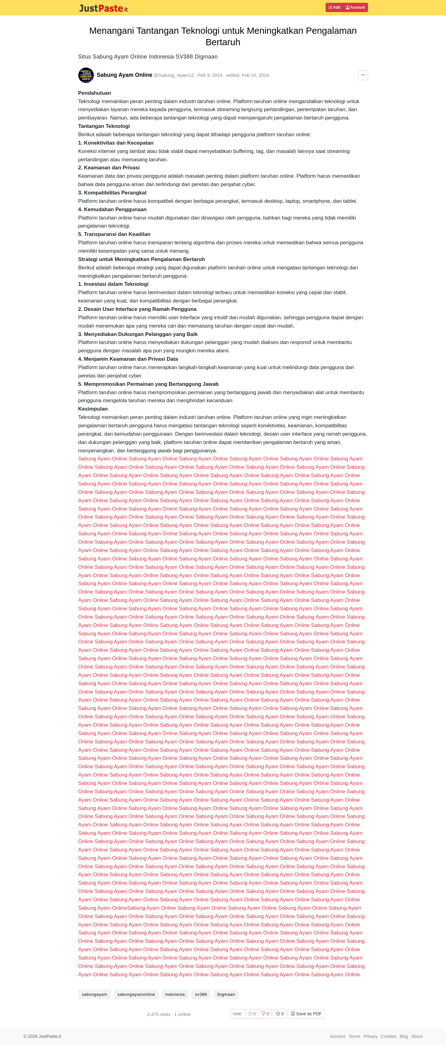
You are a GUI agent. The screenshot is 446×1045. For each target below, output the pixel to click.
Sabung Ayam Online (125, 75)
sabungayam (94, 994)
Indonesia (175, 994)
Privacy (370, 1036)
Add (334, 7)
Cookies (388, 1036)
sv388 (201, 994)
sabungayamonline (136, 994)
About (417, 1036)
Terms (354, 1036)
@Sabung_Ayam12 (174, 75)
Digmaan (226, 994)
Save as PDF (306, 1013)
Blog (404, 1036)
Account (355, 7)
